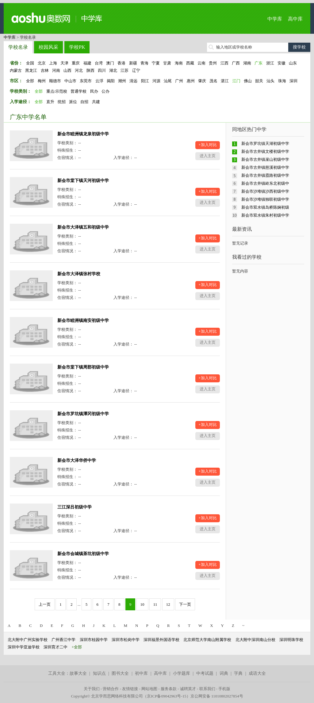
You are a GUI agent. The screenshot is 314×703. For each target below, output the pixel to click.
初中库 (141, 673)
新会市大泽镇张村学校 (78, 274)
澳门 (110, 63)
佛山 (248, 81)
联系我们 (207, 688)
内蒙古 (16, 70)
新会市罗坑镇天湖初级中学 (265, 143)
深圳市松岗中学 (126, 639)
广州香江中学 (63, 639)
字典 (238, 673)
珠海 (282, 81)
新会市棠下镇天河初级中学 (83, 180)
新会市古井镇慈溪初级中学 (265, 167)
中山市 (70, 81)
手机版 (224, 688)
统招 (62, 101)
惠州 (191, 81)
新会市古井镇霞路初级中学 (265, 175)
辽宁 (136, 70)
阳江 (145, 81)
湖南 (247, 63)
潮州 (122, 81)
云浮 (99, 81)
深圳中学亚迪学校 (24, 647)
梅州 (42, 81)
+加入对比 (207, 144)
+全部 (77, 647)
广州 (179, 81)
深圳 (293, 81)
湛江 (225, 81)
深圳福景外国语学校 (161, 639)
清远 (133, 81)
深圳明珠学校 (291, 639)
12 (168, 604)
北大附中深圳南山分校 (255, 639)
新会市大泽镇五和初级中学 (83, 227)
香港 (121, 63)
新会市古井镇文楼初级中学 (265, 151)
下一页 (185, 604)
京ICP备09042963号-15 (166, 696)
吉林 (45, 70)
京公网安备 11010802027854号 (216, 696)
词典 (224, 673)
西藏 (190, 63)
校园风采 (48, 47)
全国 (30, 63)
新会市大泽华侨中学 (76, 460)
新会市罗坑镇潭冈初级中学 (83, 413)
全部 (30, 81)
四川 (102, 70)
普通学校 (78, 91)
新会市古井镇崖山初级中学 (265, 159)
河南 (56, 70)
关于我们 (92, 688)
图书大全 (120, 673)
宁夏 (156, 63)
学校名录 (18, 47)
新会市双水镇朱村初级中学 (265, 215)
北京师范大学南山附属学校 (207, 639)
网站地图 (149, 688)
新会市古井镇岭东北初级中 (265, 183)
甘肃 (167, 63)
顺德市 (55, 81)
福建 (87, 63)
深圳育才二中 (55, 647)
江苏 (124, 70)
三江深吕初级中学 (74, 507)
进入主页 (208, 155)
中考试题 (204, 673)
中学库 (274, 18)
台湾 (99, 63)
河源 (156, 81)
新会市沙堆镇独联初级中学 (265, 199)
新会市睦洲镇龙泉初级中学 (83, 134)
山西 (67, 70)
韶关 (259, 81)
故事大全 (78, 673)
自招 (84, 101)
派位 (73, 101)
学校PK (77, 47)
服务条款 (169, 688)
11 (155, 604)
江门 (236, 81)
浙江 (270, 63)
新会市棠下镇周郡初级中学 (83, 367)
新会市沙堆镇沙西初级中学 (265, 191)
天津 (64, 63)
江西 (224, 63)
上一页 (45, 604)
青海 (144, 63)
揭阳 (111, 81)
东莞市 (86, 81)
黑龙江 (31, 70)
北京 (42, 63)
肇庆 (202, 81)
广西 (236, 63)
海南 (179, 63)
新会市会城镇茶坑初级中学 (83, 553)
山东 (293, 63)
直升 (50, 101)
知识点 (99, 673)
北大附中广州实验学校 (28, 639)
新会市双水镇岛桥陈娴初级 (265, 207)
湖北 (113, 70)
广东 (258, 63)
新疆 (133, 63)
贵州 (213, 63)
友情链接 (130, 688)
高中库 (295, 18)
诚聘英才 (188, 688)
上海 (53, 63)
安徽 (281, 63)
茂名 (213, 81)
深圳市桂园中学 (94, 639)
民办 (94, 91)
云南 (201, 63)
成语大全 (257, 673)
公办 (105, 91)
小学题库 (181, 673)
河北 (79, 70)
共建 (96, 101)
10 (142, 604)
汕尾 (168, 81)
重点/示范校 (56, 91)
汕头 (270, 81)
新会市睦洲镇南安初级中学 (83, 320)
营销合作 (111, 688)
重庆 (76, 63)
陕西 (90, 70)
